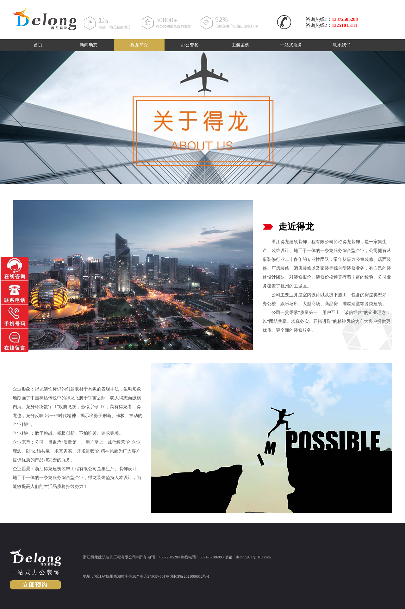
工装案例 (240, 45)
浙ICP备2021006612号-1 (190, 576)
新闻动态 (88, 45)
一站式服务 (291, 45)
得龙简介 (139, 45)
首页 (38, 45)
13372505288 (345, 19)
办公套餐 (190, 45)
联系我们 (342, 45)
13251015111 (345, 25)
